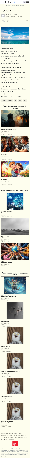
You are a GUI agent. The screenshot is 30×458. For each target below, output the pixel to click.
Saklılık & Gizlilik (22, 435)
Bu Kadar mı (4, 179)
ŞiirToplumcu (5, 214)
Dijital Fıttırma (5, 321)
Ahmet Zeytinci (9, 14)
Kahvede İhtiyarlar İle (6, 396)
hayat (20, 100)
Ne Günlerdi (4, 154)
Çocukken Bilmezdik (6, 212)
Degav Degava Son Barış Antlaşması (10, 371)
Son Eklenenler (4, 433)
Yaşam (7, 16)
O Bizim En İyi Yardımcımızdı (8, 296)
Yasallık (16, 435)
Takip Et (15, 14)
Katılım (16, 433)
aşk (15, 100)
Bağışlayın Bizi (5, 237)
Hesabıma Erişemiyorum (7, 435)
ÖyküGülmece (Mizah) (5, 349)
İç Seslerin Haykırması (7, 422)
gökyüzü (4, 100)
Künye (25, 437)
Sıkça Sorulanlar (19, 437)
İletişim (20, 433)
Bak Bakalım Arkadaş (6, 262)
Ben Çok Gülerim (5, 346)
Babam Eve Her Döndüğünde (8, 129)
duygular (10, 100)
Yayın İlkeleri (4, 437)
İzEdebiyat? (11, 437)
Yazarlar (11, 433)
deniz (25, 100)
